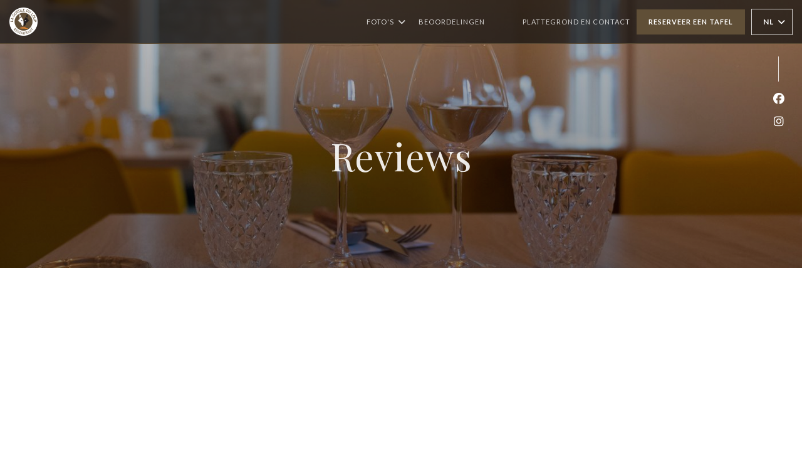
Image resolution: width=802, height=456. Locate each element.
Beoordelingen (452, 22)
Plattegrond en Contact (576, 22)
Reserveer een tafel (690, 22)
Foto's (386, 22)
